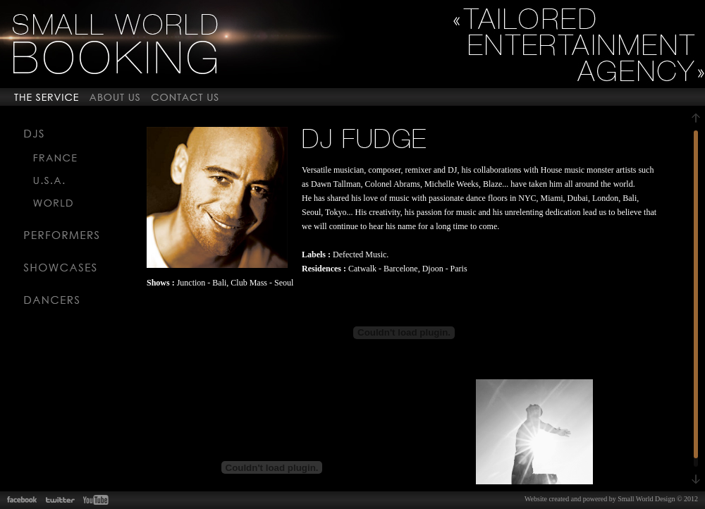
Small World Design (646, 499)
